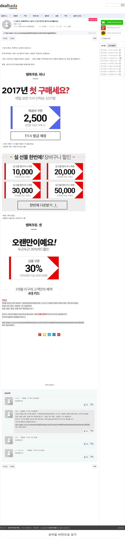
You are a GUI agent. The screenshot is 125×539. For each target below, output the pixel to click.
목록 (94, 38)
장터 (65, 16)
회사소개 (3, 528)
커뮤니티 (36, 16)
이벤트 (15, 16)
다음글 (12, 38)
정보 (25, 16)
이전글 (5, 38)
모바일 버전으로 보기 (62, 534)
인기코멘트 (111, 46)
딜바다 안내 (77, 16)
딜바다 (4, 16)
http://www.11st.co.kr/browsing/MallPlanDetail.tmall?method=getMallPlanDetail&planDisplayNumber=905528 (43, 322)
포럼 (56, 16)
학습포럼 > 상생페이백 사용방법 (111, 74)
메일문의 (36, 528)
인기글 (103, 46)
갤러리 (47, 16)
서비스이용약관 (26, 528)
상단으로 (121, 528)
